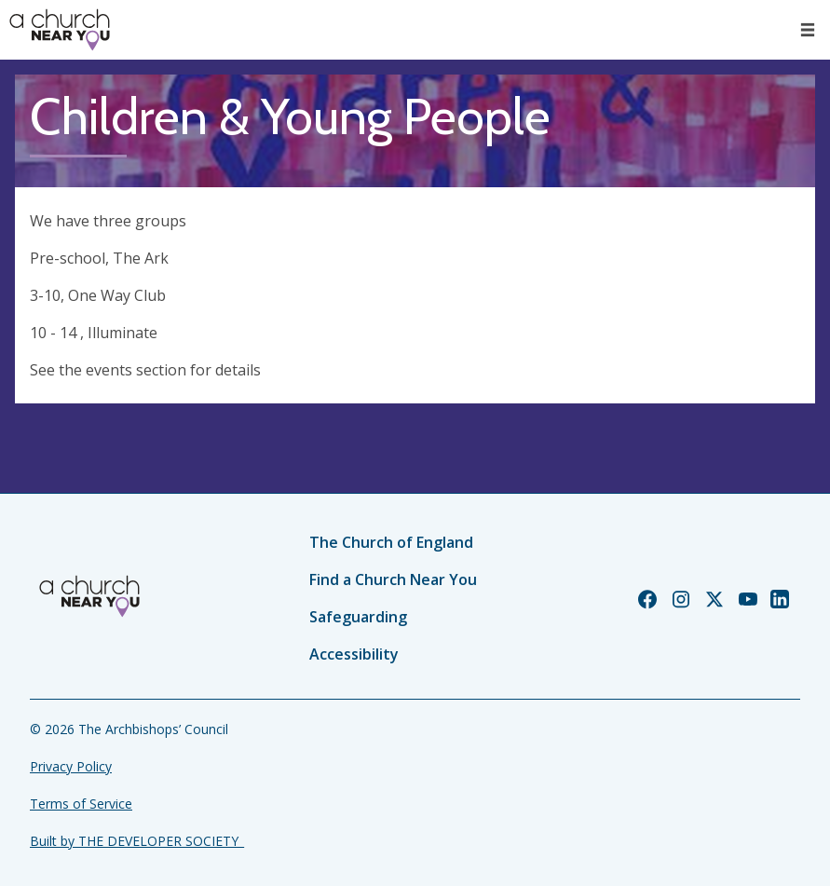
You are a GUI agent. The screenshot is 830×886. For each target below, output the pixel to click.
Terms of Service (81, 803)
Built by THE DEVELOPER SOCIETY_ (137, 841)
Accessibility (354, 654)
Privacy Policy (71, 766)
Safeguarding (358, 617)
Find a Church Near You (393, 579)
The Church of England (391, 542)
